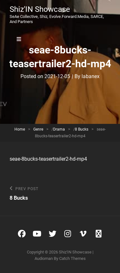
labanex (91, 76)
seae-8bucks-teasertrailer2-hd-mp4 (48, 159)
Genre (38, 129)
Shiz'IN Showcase (40, 9)
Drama (59, 129)
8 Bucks (81, 129)
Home (19, 129)
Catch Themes (72, 258)
